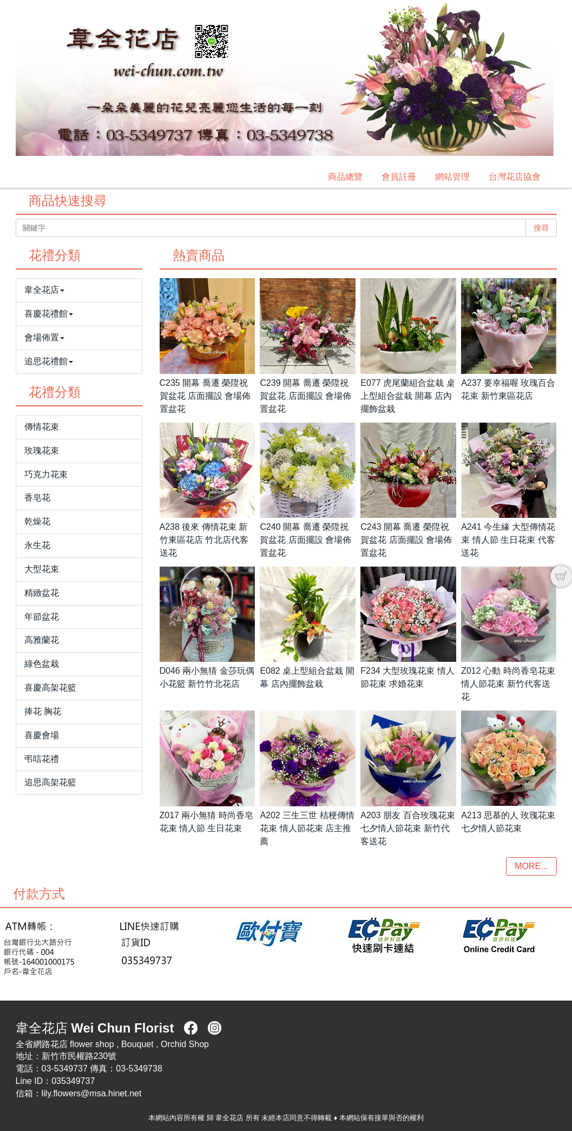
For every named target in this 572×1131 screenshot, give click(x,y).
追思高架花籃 (50, 782)
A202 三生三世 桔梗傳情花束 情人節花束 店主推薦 (307, 828)
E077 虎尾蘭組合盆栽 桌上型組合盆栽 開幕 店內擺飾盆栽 (407, 395)
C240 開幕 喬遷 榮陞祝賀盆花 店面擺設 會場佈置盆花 (305, 539)
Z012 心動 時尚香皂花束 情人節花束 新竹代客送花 (508, 683)
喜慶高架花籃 (50, 687)
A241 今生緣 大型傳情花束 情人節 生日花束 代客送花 (508, 539)
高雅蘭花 (41, 640)
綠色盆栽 (41, 663)
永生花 (37, 545)
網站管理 (452, 176)
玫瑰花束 (41, 450)
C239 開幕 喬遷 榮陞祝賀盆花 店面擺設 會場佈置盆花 (305, 395)
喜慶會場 (41, 735)
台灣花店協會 (515, 176)
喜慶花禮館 (48, 313)
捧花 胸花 (42, 711)
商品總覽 (345, 176)
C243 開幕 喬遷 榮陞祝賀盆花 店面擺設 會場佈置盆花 (406, 539)
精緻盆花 (41, 592)
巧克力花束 (46, 474)
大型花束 (41, 569)
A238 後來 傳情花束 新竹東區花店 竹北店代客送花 (204, 539)
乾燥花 (37, 521)
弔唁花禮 (41, 759)
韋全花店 (44, 289)
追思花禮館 (48, 361)
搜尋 (541, 227)
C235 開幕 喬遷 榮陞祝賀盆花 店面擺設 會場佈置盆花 (205, 395)
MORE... (531, 866)
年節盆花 (41, 616)
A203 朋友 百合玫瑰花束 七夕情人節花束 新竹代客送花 (407, 828)
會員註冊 (399, 176)
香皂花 (37, 497)
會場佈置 (44, 337)
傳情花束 (41, 426)
